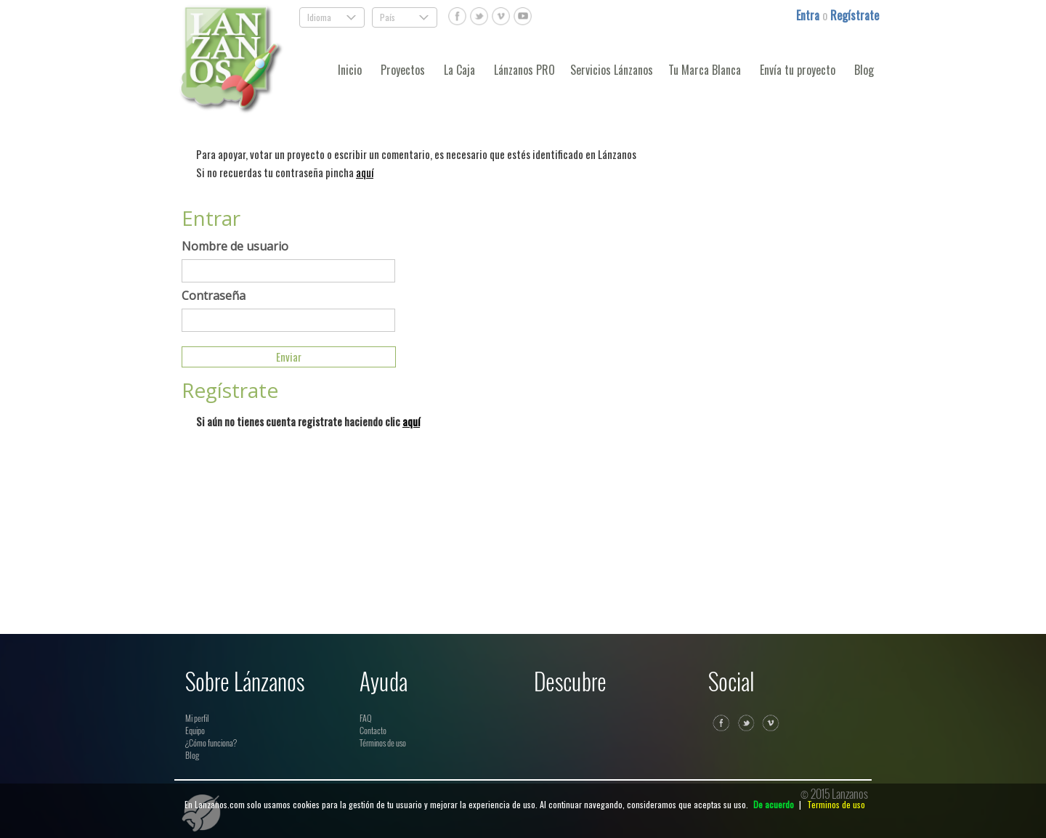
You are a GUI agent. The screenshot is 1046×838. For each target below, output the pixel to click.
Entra (809, 15)
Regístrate (854, 15)
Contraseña (214, 295)
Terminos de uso (836, 804)
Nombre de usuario (235, 246)
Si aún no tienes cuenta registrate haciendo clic (308, 421)
